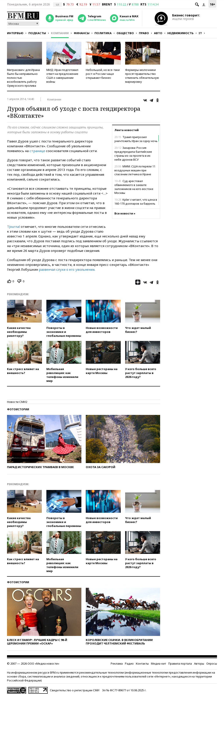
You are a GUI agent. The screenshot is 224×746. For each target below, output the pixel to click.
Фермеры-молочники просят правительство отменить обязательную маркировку (142, 76)
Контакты (142, 663)
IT (200, 33)
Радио (129, 663)
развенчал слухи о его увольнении (66, 269)
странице (37, 151)
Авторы (199, 663)
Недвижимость (180, 33)
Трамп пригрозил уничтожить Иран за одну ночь (136, 139)
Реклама (117, 663)
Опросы (211, 663)
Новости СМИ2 (17, 402)
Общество (125, 33)
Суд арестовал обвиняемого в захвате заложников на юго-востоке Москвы (133, 187)
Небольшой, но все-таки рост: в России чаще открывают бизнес (103, 74)
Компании (60, 33)
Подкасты (37, 33)
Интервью (15, 33)
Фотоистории (18, 409)
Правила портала (180, 663)
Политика (103, 33)
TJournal (13, 226)
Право (144, 33)
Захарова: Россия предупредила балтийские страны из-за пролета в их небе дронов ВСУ (133, 153)
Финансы (81, 33)
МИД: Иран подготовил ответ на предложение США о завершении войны (62, 76)
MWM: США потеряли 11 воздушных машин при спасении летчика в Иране (134, 170)
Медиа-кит (158, 663)
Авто (158, 33)
